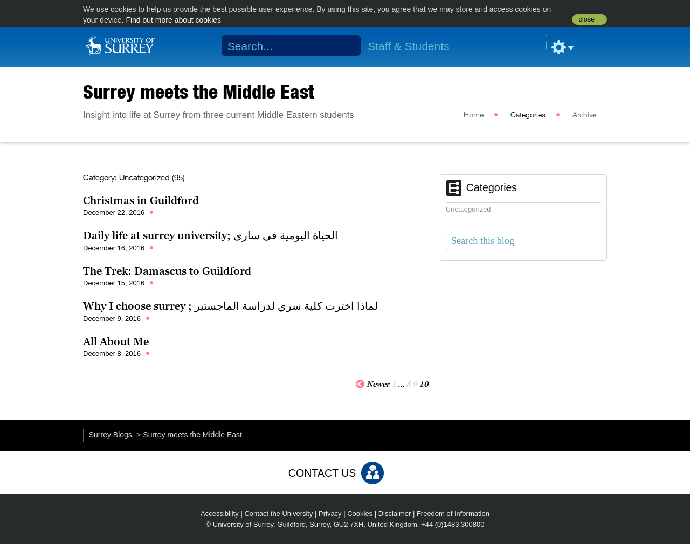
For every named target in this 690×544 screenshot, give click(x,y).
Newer (372, 383)
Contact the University (278, 514)
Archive (584, 115)
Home (474, 115)
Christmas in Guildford (141, 200)
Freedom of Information (453, 514)
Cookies (359, 514)
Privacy (330, 514)
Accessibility (220, 514)
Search (346, 46)
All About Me (116, 341)
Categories (528, 115)
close (587, 19)
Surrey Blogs (110, 434)
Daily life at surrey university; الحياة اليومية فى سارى (210, 235)
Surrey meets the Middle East (198, 91)
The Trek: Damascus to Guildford (167, 271)
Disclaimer (394, 514)
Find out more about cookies (173, 20)
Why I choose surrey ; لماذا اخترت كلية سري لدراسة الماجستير (230, 306)
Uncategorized (468, 209)
